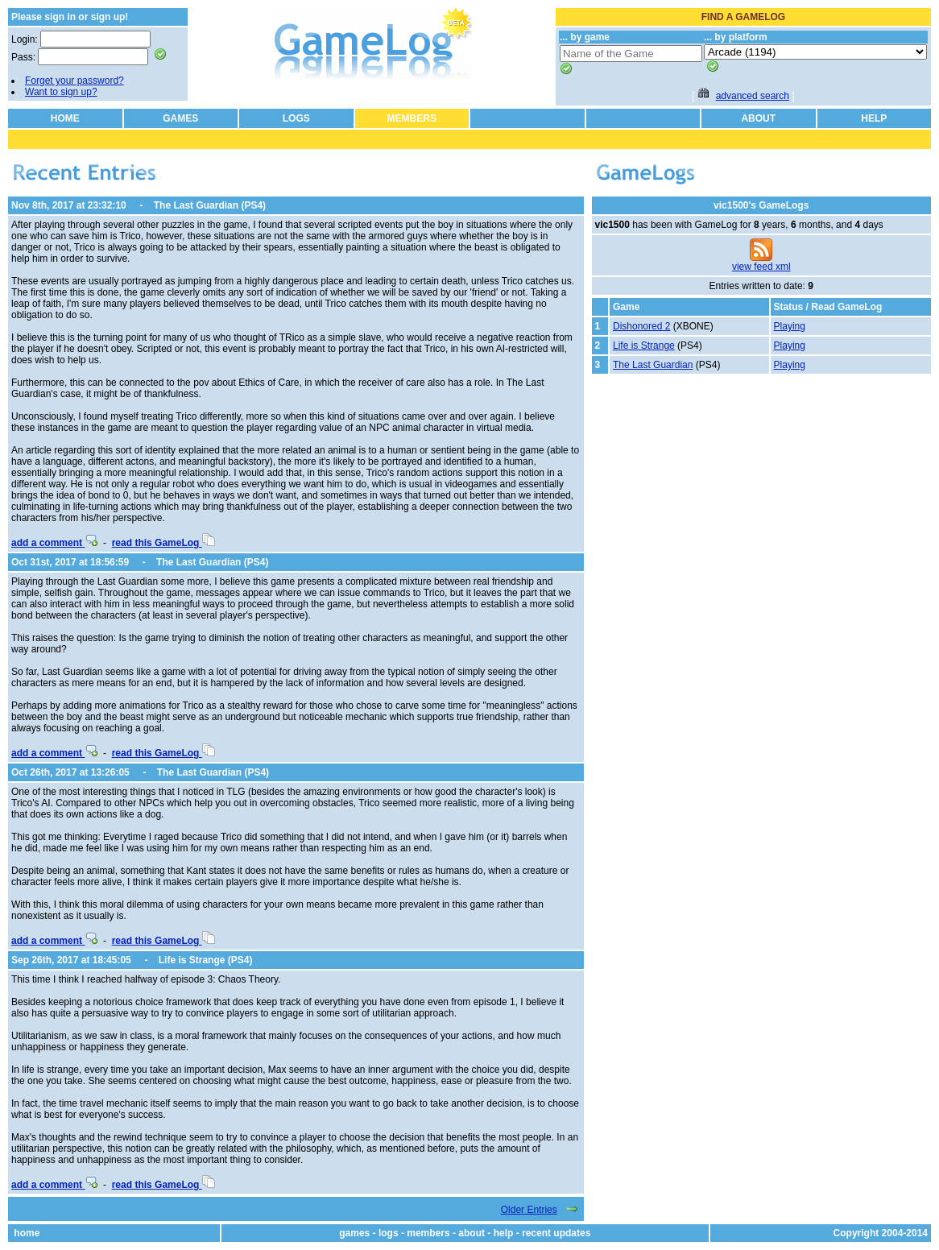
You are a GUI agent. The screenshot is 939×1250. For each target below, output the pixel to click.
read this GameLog (163, 542)
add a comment (54, 542)
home (26, 1233)
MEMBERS (411, 118)
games (354, 1233)
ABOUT (758, 118)
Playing (789, 326)
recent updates (556, 1233)
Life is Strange (644, 345)
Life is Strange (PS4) (206, 960)
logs (388, 1233)
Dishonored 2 (641, 326)
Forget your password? (74, 80)
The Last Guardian (653, 364)
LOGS (296, 118)
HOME (65, 118)
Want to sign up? (61, 91)
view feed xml (761, 266)
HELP (874, 118)
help (504, 1233)
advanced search (752, 95)
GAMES (180, 118)
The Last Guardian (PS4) (210, 205)
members (428, 1233)
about (471, 1233)
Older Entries (529, 1209)
